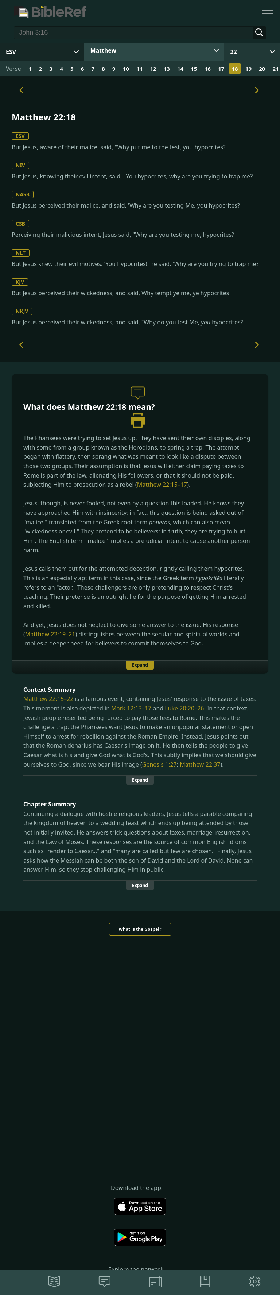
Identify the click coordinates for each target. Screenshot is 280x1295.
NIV (20, 165)
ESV (20, 135)
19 (248, 68)
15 (194, 68)
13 (167, 68)
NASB (23, 194)
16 (208, 68)
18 (235, 68)
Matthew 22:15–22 (48, 699)
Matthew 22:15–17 (162, 485)
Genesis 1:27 (159, 764)
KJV (20, 281)
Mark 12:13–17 (131, 708)
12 (153, 68)
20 (262, 68)
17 (221, 68)
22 (233, 52)
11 (139, 68)
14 (180, 68)
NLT (21, 252)
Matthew (103, 50)
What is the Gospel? (139, 929)
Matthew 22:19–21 (50, 634)
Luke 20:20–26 (184, 708)
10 (126, 68)
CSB (20, 223)
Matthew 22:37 (200, 764)
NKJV (22, 311)
